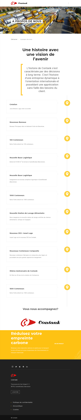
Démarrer (14, 39)
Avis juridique (18, 406)
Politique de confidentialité (22, 402)
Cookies (16, 409)
